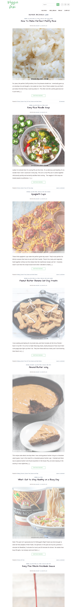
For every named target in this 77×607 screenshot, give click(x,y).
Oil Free (37, 18)
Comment (62, 101)
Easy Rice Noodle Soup (38, 107)
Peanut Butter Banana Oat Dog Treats (38, 280)
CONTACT (67, 10)
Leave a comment (60, 188)
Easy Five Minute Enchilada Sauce (38, 566)
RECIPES (44, 10)
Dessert (32, 365)
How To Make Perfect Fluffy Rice (38, 21)
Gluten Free (31, 18)
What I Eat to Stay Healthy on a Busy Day (38, 479)
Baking (28, 191)
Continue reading (38, 95)
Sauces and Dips (46, 365)
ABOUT (60, 10)
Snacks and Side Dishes (46, 18)
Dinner (26, 18)
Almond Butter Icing (38, 367)
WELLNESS (52, 10)
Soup (46, 105)
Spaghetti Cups (38, 194)
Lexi (46, 15)
